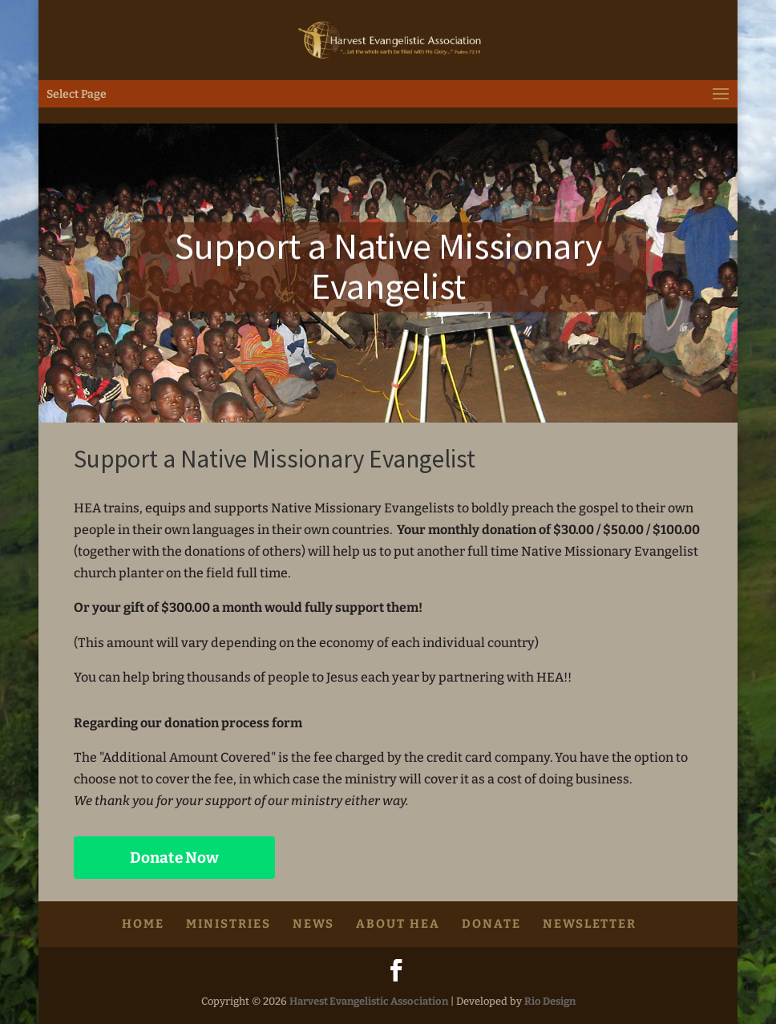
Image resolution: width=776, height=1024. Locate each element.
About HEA (398, 924)
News (313, 924)
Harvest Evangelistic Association (368, 1001)
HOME (143, 924)
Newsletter (590, 924)
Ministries (228, 924)
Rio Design (550, 1001)
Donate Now (174, 857)
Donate (491, 924)
